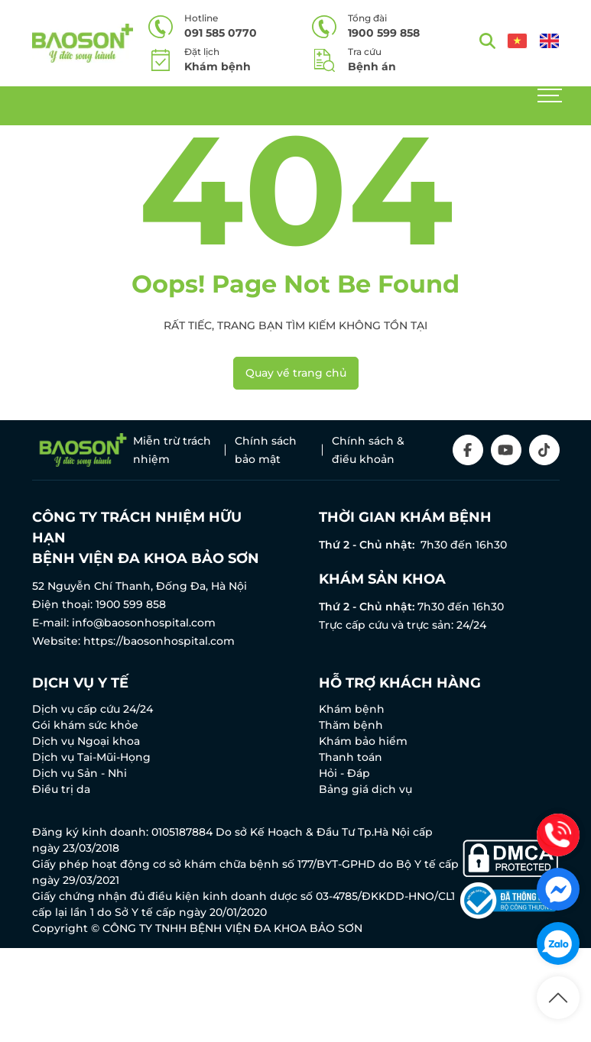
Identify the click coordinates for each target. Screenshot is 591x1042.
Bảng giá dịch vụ (365, 789)
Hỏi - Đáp (344, 773)
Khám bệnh (352, 709)
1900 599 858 (131, 604)
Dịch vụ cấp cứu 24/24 (92, 709)
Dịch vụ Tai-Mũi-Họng (91, 757)
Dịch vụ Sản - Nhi (79, 773)
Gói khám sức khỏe (85, 725)
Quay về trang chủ (295, 373)
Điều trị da (61, 789)
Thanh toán (350, 757)
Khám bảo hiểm (363, 741)
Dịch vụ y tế (80, 683)
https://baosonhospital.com (159, 641)
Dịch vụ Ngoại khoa (86, 741)
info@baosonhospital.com (144, 622)
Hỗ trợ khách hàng (400, 683)
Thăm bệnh (351, 725)
